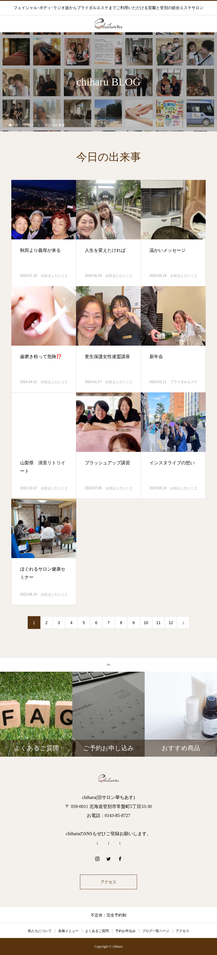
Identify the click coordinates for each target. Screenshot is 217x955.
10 (146, 622)
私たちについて (40, 931)
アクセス (108, 882)
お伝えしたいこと (54, 276)
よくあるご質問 (97, 931)
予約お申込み (125, 931)
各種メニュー (68, 931)
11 (158, 622)
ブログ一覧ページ (155, 931)
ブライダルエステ (184, 382)
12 (171, 622)
